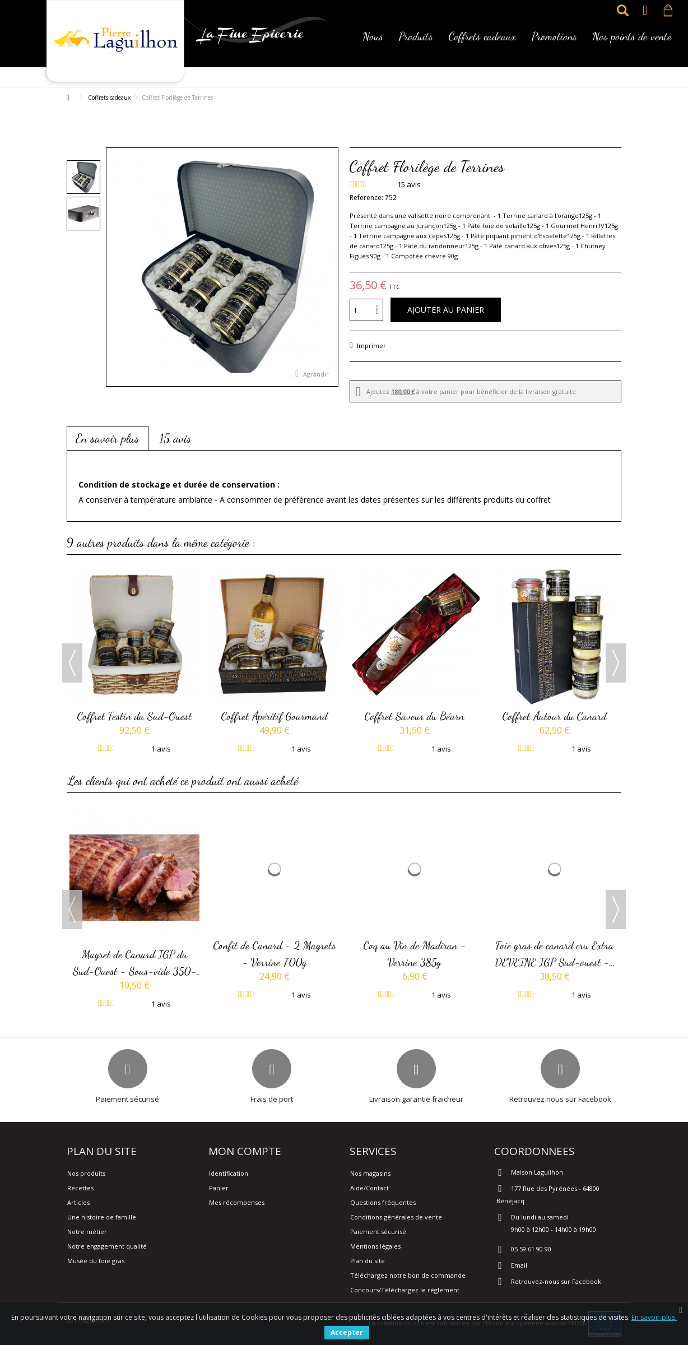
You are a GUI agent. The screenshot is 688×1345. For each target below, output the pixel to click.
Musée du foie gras (95, 1260)
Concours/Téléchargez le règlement (404, 1290)
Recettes (80, 1188)
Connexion (645, 10)
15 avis (175, 438)
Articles (78, 1202)
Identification (228, 1173)
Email (519, 1265)
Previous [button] (72, 663)
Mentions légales (375, 1246)
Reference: (366, 197)
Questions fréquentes (383, 1202)
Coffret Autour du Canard (555, 715)
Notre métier (87, 1231)
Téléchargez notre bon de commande (408, 1275)
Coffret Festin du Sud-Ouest (134, 715)
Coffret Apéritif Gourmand (274, 715)
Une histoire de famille (101, 1217)
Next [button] (616, 663)
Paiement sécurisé (378, 1231)
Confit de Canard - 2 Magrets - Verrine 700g (274, 953)
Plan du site (367, 1260)
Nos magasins (370, 1173)
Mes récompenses (236, 1202)
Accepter (347, 1332)
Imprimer (370, 345)
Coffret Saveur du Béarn (414, 715)
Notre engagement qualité (107, 1246)
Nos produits (86, 1173)
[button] (373, 44)
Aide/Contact (369, 1188)
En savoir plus (108, 438)
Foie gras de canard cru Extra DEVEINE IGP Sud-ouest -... (555, 953)
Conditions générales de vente (396, 1217)
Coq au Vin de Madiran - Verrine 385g (415, 953)
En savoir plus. (654, 1317)
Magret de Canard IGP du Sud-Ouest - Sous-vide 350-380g (135, 963)
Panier (219, 1188)
